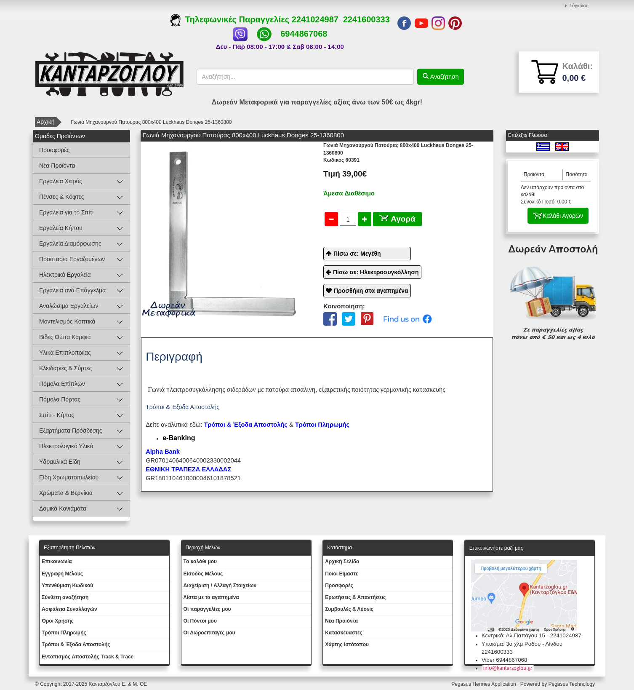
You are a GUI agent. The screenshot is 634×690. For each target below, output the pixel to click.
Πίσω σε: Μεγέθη (357, 253)
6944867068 (303, 33)
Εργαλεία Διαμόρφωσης (70, 243)
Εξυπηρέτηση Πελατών (70, 548)
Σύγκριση (579, 5)
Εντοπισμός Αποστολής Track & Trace (87, 657)
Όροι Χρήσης (58, 621)
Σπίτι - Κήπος (56, 415)
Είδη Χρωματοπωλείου (69, 477)
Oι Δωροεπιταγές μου (209, 633)
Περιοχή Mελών (203, 548)
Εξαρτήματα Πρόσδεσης (70, 430)
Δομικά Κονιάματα (62, 508)
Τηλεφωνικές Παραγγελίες (231, 19)
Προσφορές (54, 150)
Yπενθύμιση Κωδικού (67, 585)
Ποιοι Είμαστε (341, 574)
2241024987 (315, 19)
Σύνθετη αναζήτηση (65, 597)
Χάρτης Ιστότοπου (347, 644)
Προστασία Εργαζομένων (72, 259)
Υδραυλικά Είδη (59, 461)
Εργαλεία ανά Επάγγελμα (72, 290)
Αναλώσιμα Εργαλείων (68, 305)
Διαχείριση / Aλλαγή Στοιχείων (220, 585)
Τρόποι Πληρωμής (322, 424)
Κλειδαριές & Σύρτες (65, 368)
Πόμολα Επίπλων (62, 383)
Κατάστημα (339, 548)
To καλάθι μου (200, 561)
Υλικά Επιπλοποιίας (65, 352)
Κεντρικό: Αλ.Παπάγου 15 (513, 635)
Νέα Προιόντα (341, 621)
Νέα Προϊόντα (57, 165)
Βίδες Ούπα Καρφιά (65, 337)
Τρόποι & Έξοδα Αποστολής (76, 644)
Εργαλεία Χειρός (60, 181)
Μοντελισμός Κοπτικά (67, 321)
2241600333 (366, 19)
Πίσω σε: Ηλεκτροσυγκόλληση (376, 272)
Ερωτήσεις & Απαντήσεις (355, 597)
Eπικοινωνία (57, 561)
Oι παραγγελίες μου (207, 609)
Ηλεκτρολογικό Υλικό (66, 446)
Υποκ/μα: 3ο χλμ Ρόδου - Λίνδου (522, 644)
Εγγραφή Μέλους (62, 574)
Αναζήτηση (444, 76)
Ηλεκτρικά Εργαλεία (65, 274)
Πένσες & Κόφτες (61, 196)
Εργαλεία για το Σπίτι (66, 212)
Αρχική (46, 121)
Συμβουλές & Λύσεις (349, 609)
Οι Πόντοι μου (200, 621)
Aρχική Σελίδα (342, 561)
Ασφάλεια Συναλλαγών (69, 609)
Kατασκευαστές (343, 633)
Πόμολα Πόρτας (59, 399)
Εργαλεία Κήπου (61, 228)
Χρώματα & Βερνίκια (66, 492)
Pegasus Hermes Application (484, 684)
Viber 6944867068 (504, 660)
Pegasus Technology (572, 684)
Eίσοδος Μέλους (203, 574)
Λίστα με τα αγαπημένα (211, 597)
